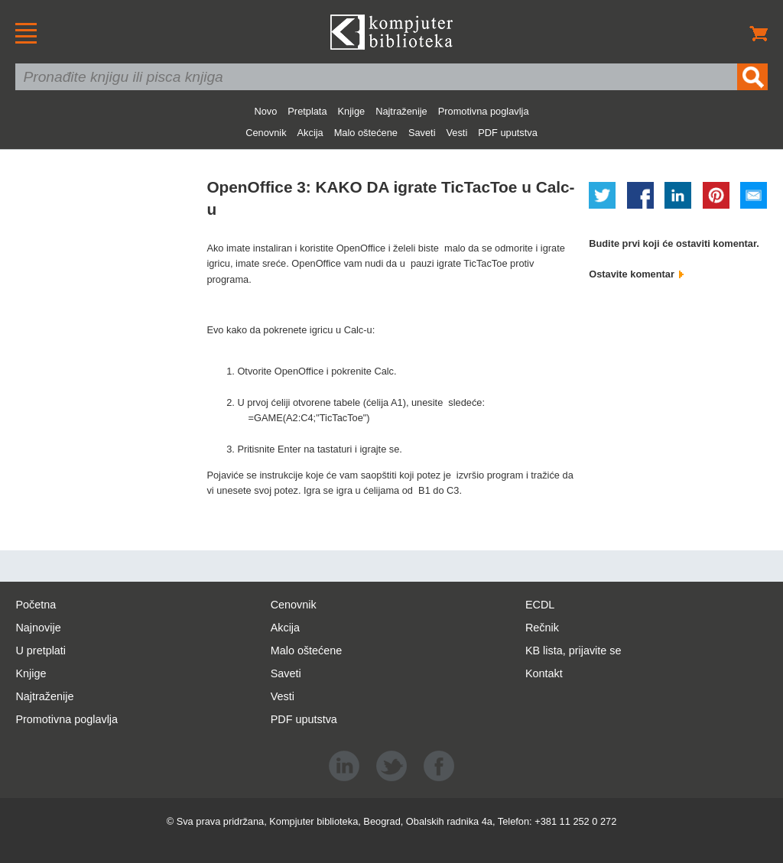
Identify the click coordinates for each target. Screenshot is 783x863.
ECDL (539, 605)
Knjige (352, 111)
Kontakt (544, 673)
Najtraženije (401, 111)
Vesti (457, 132)
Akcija (310, 132)
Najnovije (37, 627)
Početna (35, 605)
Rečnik (542, 627)
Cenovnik (265, 132)
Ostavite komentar (636, 274)
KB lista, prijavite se (573, 650)
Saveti (422, 132)
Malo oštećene (366, 132)
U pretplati (40, 650)
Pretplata (307, 111)
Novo (265, 111)
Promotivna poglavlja (483, 111)
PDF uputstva (508, 132)
